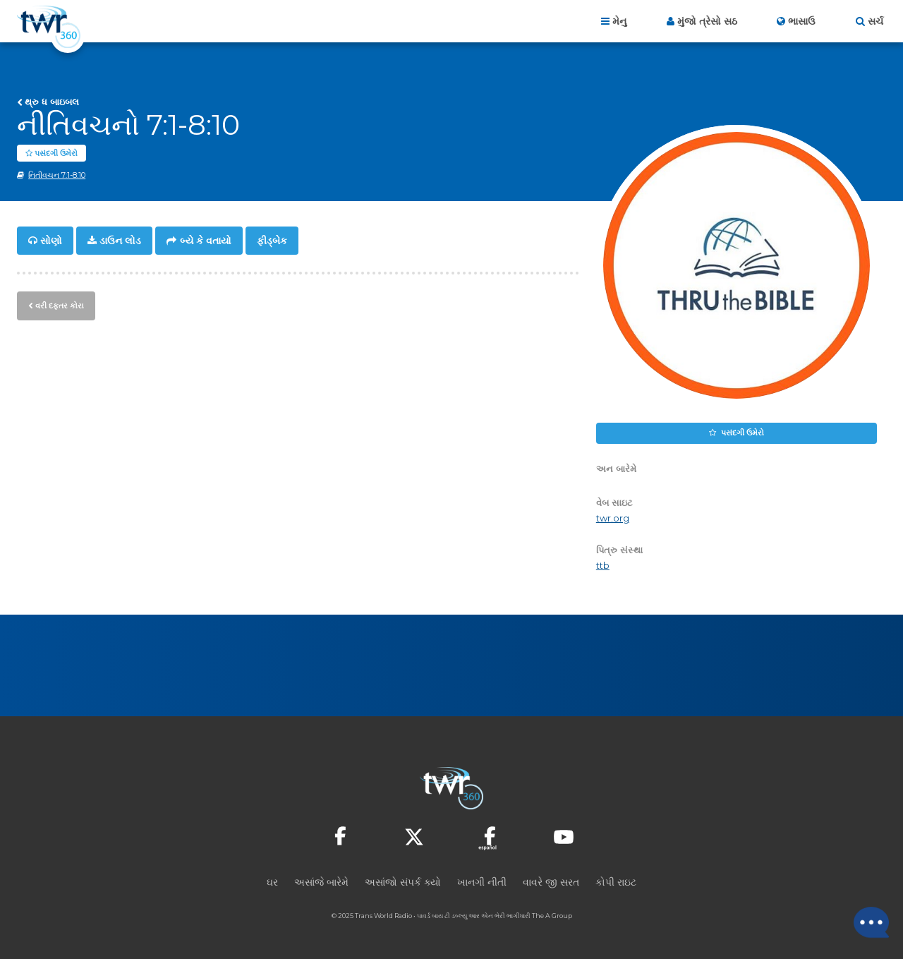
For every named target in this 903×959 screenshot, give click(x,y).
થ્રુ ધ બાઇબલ (52, 101)
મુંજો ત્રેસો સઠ (707, 21)
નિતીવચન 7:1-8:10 (56, 176)
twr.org (612, 519)
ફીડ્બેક (272, 241)
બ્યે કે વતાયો (205, 241)
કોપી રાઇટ (615, 882)
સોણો (51, 241)
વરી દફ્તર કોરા (59, 305)
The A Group (552, 916)
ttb (603, 566)
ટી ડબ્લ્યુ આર (462, 916)
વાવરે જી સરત (551, 882)
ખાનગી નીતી (482, 882)
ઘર (272, 882)
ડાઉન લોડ (120, 241)
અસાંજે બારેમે (321, 882)
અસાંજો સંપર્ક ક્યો (403, 882)
